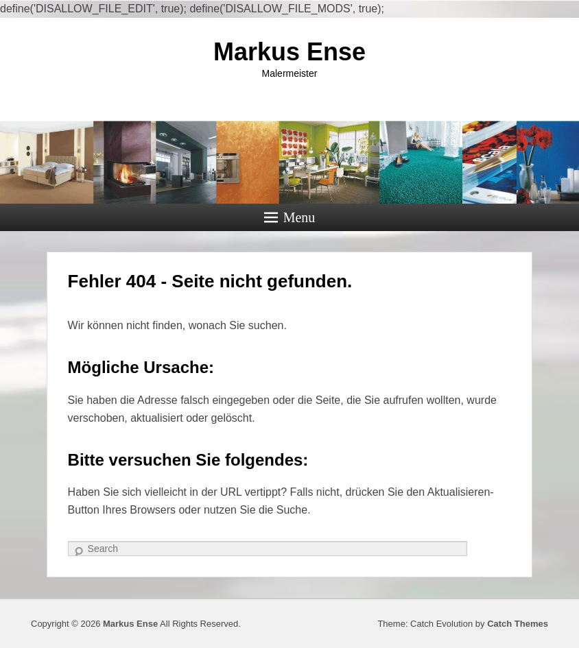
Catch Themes (517, 624)
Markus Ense (289, 52)
